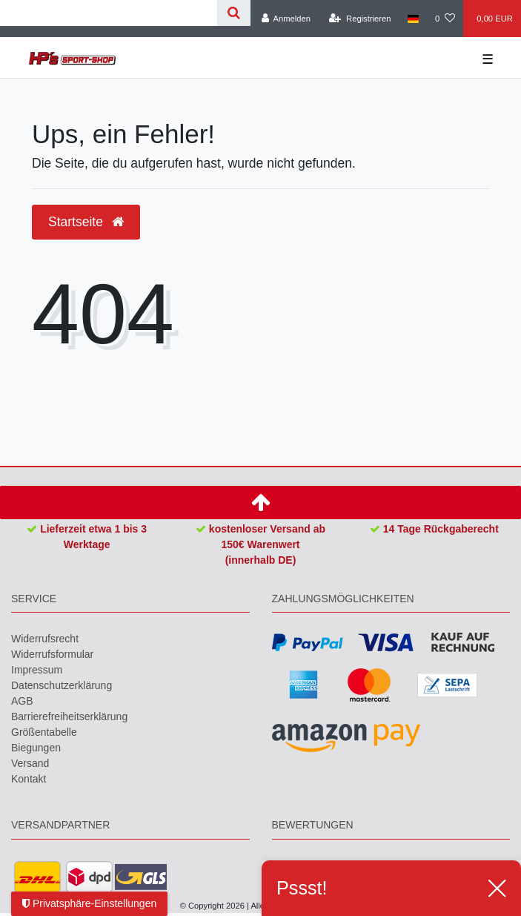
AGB (22, 701)
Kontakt (28, 779)
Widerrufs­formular (52, 654)
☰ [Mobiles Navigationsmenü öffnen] (488, 59)
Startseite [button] (86, 221)
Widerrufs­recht (45, 639)
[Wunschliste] (445, 18)
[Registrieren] (360, 18)
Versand (30, 763)
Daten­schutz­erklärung (61, 685)
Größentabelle (44, 732)
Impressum (36, 670)
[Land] (413, 18)
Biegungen (36, 748)
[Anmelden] (286, 18)
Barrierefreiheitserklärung (69, 716)
